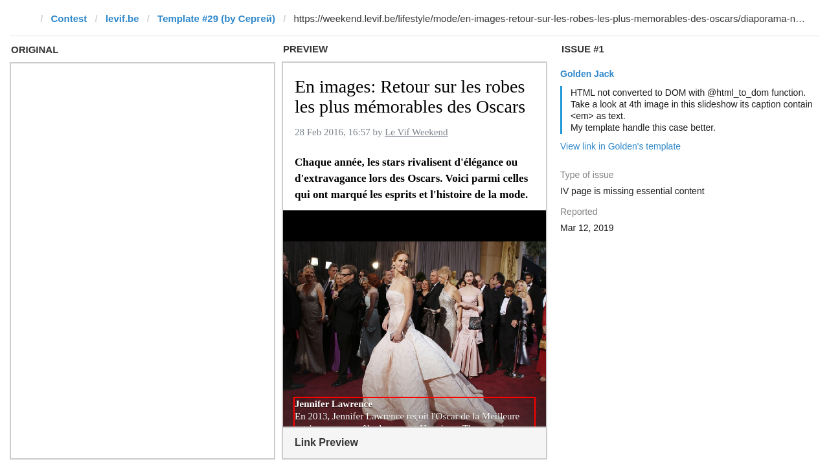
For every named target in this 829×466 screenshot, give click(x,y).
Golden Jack (587, 74)
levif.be (122, 18)
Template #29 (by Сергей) (216, 18)
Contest (69, 18)
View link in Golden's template (620, 146)
